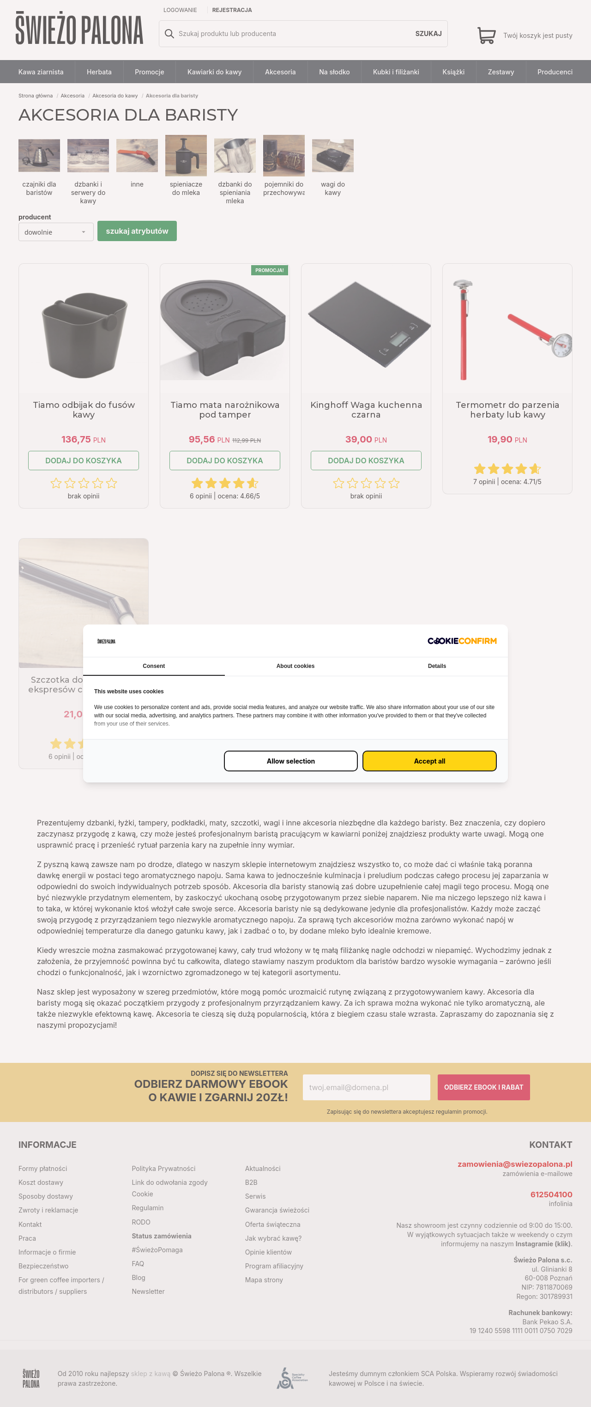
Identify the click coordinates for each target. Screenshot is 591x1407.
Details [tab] (437, 666)
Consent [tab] (154, 666)
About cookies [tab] (296, 666)
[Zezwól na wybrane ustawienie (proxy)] (291, 761)
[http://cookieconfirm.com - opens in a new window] (462, 640)
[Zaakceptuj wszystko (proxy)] (429, 761)
